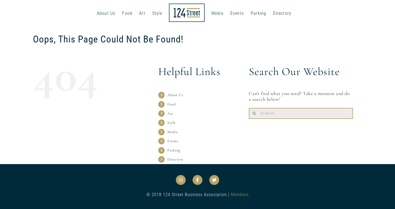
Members (240, 194)
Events (172, 141)
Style (171, 122)
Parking (173, 150)
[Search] (254, 113)
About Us (175, 95)
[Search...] (301, 113)
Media (172, 132)
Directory (175, 159)
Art (170, 113)
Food (171, 104)
